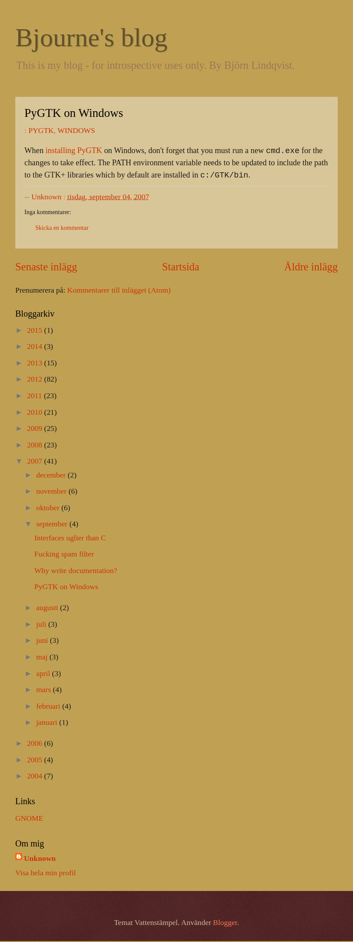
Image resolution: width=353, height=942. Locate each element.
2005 (35, 760)
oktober (48, 508)
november (52, 492)
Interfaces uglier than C (70, 538)
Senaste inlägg (46, 267)
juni (43, 641)
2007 (35, 461)
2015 (35, 331)
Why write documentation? (75, 571)
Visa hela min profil (45, 873)
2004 (35, 776)
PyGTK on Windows (66, 587)
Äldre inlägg (311, 267)
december (52, 475)
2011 (35, 396)
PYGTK (41, 130)
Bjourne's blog (91, 37)
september (52, 524)
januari (47, 723)
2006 (35, 744)
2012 (35, 379)
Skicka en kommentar (61, 228)
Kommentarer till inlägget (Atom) (118, 291)
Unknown (40, 859)
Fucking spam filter (64, 554)
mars (44, 690)
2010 (35, 413)
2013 (35, 363)
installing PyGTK (73, 151)
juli (42, 625)
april (44, 674)
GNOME (29, 819)
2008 (35, 445)
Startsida (181, 267)
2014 (35, 347)
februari (49, 707)
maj (43, 657)
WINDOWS (76, 130)
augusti (48, 608)
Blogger (225, 923)
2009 (35, 429)
